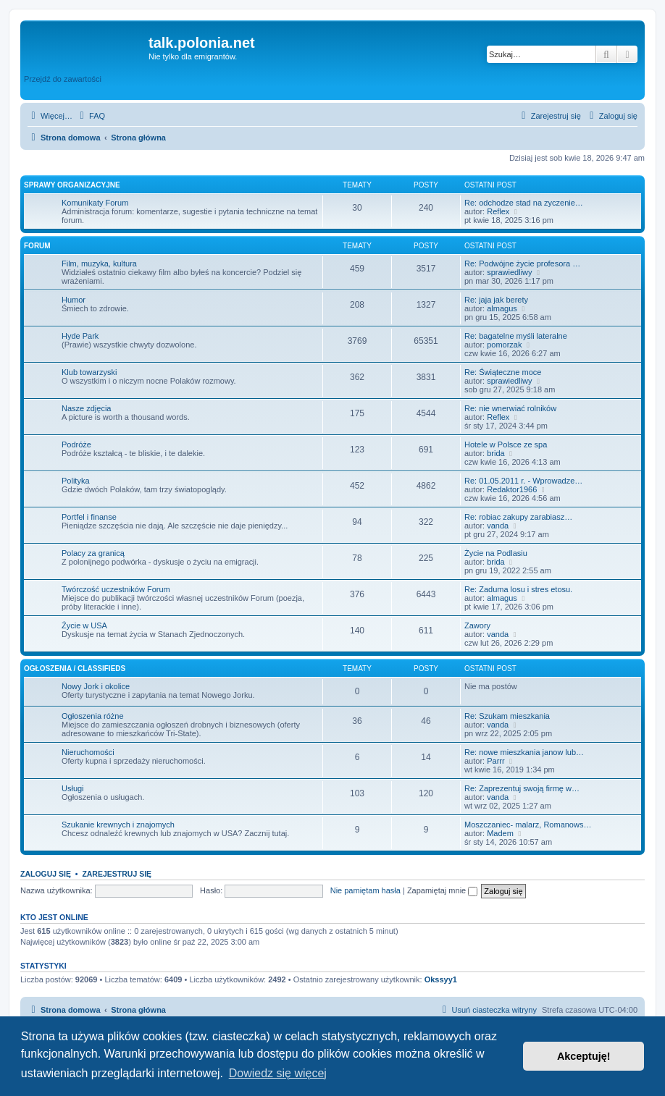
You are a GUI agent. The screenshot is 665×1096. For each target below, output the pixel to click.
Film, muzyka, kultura (99, 263)
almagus (502, 308)
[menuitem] (90, 115)
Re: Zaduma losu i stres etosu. (518, 589)
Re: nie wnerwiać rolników (510, 408)
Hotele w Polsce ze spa (505, 444)
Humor (73, 299)
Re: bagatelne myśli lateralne (515, 336)
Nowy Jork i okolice (96, 686)
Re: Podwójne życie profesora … (522, 263)
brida (495, 453)
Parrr (495, 760)
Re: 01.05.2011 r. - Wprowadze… (523, 480)
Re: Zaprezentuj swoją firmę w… (522, 788)
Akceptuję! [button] (584, 1056)
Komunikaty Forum (95, 202)
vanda (498, 525)
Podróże (76, 444)
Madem (500, 833)
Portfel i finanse (89, 517)
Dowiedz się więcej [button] (278, 1073)
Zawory (477, 625)
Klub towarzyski (89, 372)
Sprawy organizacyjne (72, 185)
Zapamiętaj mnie (442, 890)
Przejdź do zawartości (62, 79)
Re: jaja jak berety (496, 299)
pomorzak (504, 344)
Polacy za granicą (93, 553)
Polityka (76, 480)
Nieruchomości (88, 752)
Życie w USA (84, 625)
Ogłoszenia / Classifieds (74, 669)
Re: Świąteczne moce (502, 372)
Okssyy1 (440, 979)
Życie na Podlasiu (495, 553)
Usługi (73, 788)
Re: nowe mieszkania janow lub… (524, 752)
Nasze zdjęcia (86, 408)
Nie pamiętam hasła (365, 890)
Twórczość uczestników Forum (116, 589)
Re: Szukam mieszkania (507, 716)
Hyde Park (80, 336)
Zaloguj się (45, 873)
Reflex (498, 211)
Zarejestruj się (116, 873)
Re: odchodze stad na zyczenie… (523, 202)
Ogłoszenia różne (93, 716)
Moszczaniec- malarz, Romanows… (527, 824)
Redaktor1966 (512, 489)
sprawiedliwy (509, 272)
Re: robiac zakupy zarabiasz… (518, 517)
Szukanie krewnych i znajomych (118, 824)
